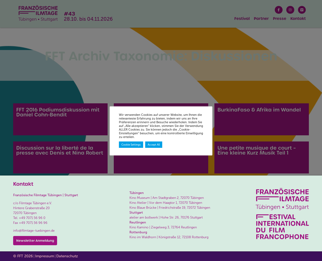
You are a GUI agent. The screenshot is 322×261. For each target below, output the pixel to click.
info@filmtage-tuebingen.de (34, 230)
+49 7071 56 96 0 (32, 218)
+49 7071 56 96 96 (33, 223)
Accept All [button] (154, 144)
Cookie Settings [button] (131, 144)
